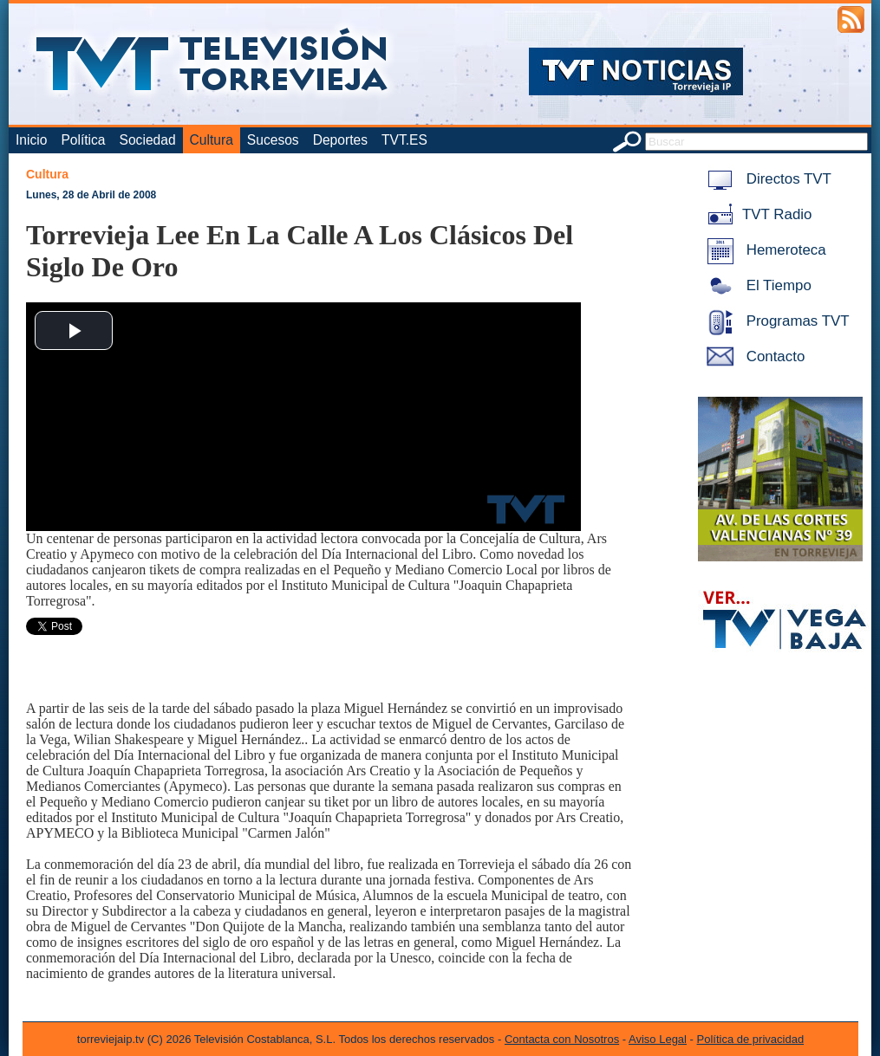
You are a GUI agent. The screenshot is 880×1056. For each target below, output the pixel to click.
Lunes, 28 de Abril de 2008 (91, 195)
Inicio (31, 140)
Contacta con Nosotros (562, 1039)
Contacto (753, 356)
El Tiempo (756, 285)
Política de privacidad (751, 1039)
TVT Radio (756, 214)
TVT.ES (404, 140)
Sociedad (148, 140)
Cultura (211, 140)
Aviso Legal (658, 1039)
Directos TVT (766, 179)
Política (83, 140)
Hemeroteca (763, 250)
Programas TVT (775, 321)
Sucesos (273, 140)
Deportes (340, 140)
